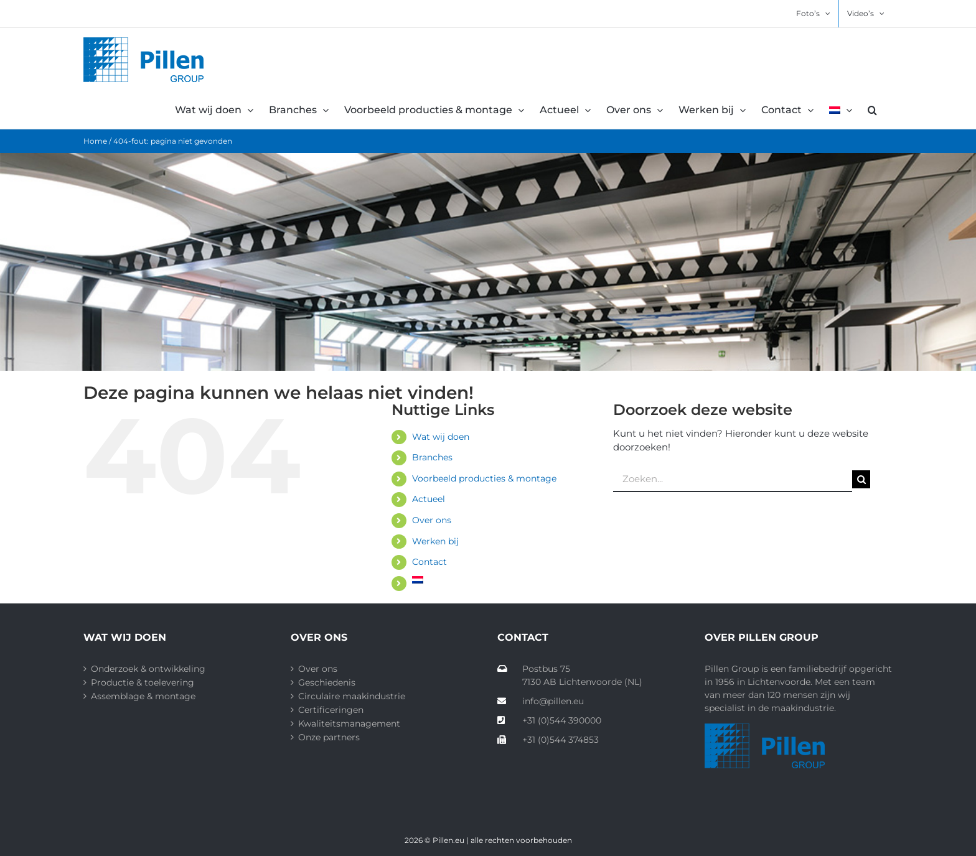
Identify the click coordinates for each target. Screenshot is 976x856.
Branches (432, 457)
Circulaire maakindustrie (351, 696)
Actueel (428, 499)
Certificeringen (331, 709)
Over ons (431, 520)
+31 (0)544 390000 (549, 720)
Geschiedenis (326, 682)
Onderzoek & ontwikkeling (148, 668)
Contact (429, 561)
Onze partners (329, 737)
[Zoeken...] (732, 479)
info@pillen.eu (540, 701)
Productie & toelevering (142, 682)
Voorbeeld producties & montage (484, 478)
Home (95, 141)
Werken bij (435, 541)
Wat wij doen (440, 436)
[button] (872, 110)
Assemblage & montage (143, 696)
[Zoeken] (861, 479)
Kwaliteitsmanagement (349, 723)
